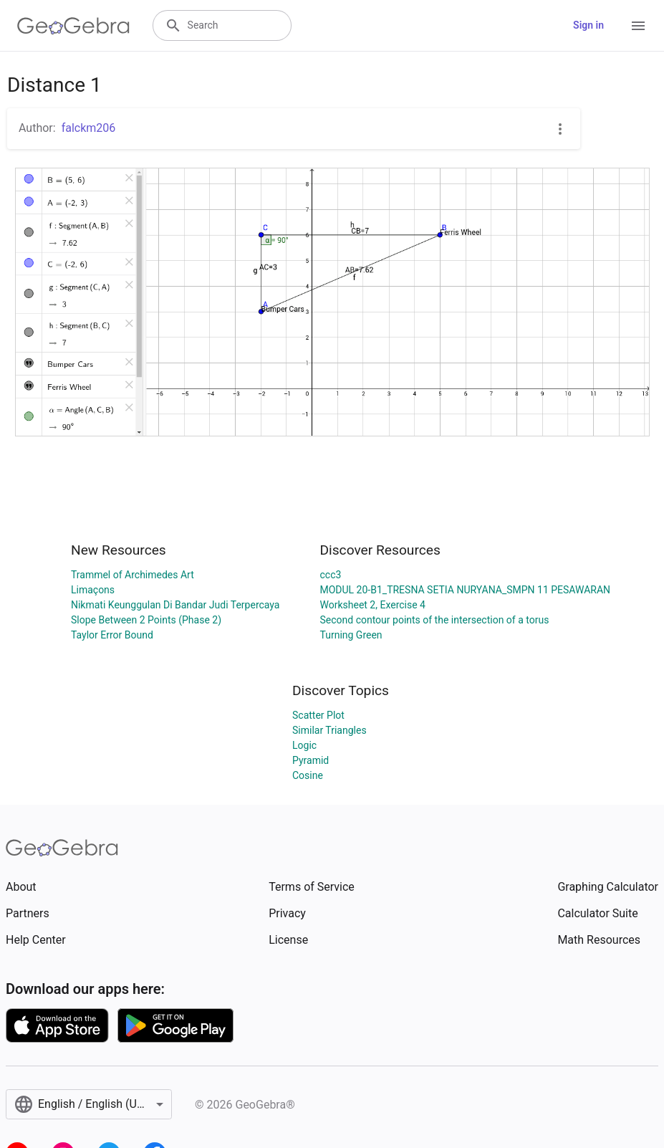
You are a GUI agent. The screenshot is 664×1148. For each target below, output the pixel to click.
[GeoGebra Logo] (73, 25)
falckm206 (89, 128)
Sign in (588, 25)
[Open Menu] (638, 25)
